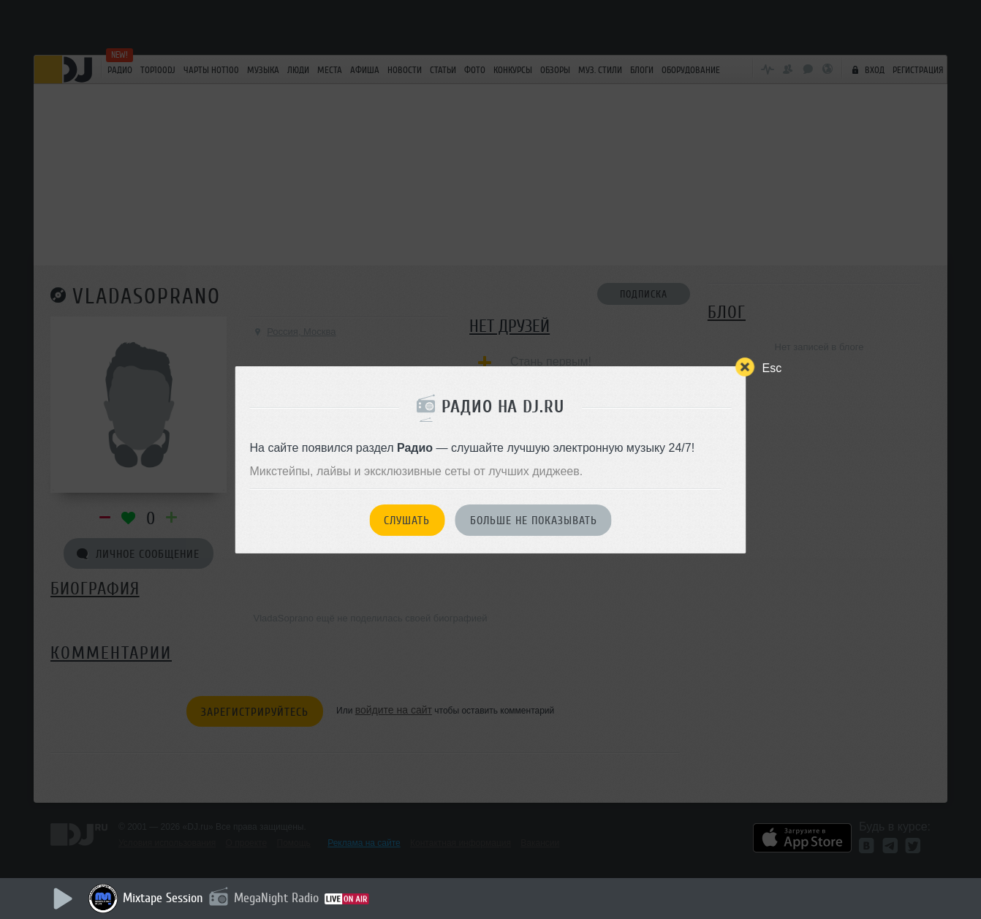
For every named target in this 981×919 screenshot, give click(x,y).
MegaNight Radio (276, 897)
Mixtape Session (163, 897)
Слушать (407, 520)
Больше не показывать (533, 520)
